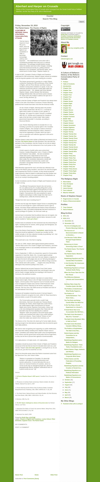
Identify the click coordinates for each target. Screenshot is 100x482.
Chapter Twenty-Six (69, 145)
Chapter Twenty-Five (70, 142)
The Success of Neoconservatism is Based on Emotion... (73, 233)
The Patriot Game (38, 420)
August (67, 385)
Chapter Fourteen (69, 116)
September (68, 382)
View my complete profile (75, 48)
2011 (65, 216)
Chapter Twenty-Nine (70, 151)
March (67, 397)
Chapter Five (67, 97)
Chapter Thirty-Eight (69, 171)
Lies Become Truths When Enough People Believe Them (72, 240)
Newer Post (19, 475)
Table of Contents (69, 84)
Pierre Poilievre (68, 209)
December (68, 221)
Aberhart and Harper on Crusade (37, 6)
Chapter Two (67, 90)
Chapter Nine (67, 105)
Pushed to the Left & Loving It (73, 404)
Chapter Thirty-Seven (70, 169)
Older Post (53, 475)
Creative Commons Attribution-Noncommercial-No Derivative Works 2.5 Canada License (71, 37)
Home (36, 475)
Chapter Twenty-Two (69, 136)
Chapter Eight (67, 103)
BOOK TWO (67, 119)
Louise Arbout (46, 419)
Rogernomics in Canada (71, 199)
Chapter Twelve (68, 112)
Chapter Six (67, 99)
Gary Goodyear (68, 184)
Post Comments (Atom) (31, 478)
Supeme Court (27, 420)
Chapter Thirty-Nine (69, 173)
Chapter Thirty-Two (69, 158)
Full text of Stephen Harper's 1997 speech (28, 376)
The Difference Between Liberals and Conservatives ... (74, 279)
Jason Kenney (67, 188)
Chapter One (67, 88)
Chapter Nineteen (69, 129)
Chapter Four (67, 95)
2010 (65, 218)
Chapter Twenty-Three (70, 138)
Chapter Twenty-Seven (70, 147)
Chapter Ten (67, 108)
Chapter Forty (67, 175)
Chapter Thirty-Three (70, 160)
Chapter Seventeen (69, 125)
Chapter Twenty (68, 132)
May (66, 392)
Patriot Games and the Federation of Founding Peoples (72, 361)
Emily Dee (64, 34)
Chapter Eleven (68, 110)
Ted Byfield (40, 230)
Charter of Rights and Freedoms (30, 419)
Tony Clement (67, 207)
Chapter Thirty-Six (69, 166)
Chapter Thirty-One (69, 156)
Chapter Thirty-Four (69, 162)
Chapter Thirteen (68, 114)
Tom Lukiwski (67, 190)
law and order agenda (33, 348)
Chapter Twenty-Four (70, 140)
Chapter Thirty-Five (69, 164)
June (66, 390)
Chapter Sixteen (68, 123)
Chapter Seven (68, 101)
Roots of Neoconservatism (72, 201)
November (68, 223)
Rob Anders (67, 181)
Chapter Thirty (68, 153)
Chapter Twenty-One (69, 134)
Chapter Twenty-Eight (70, 149)
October (67, 380)
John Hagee (67, 186)
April (66, 395)
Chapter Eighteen (69, 127)
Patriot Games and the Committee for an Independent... (71, 335)
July (66, 387)
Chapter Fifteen (68, 121)
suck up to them (32, 219)
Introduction (67, 86)
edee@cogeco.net (67, 59)
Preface (65, 81)
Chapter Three (67, 92)
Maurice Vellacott (68, 192)
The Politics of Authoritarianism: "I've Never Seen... (72, 296)
